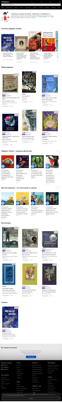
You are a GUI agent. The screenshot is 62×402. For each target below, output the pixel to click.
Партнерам (35, 388)
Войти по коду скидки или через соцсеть (53, 366)
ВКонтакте (4, 377)
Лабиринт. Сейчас (36, 365)
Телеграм (3, 388)
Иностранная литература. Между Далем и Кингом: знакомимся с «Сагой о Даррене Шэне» (52, 210)
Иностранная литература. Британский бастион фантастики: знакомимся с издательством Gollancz (21, 175)
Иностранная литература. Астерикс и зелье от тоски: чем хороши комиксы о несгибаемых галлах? (22, 210)
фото (16, 75)
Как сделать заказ (52, 379)
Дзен (2, 386)
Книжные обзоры (36, 371)
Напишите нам (51, 388)
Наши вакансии (36, 390)
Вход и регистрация (53, 369)
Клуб (59, 7)
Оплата (49, 381)
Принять (31, 398)
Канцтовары (28, 7)
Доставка (50, 383)
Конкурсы (34, 380)
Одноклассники (5, 383)
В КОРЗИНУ (5, 106)
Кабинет (50, 373)
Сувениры (47, 7)
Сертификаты (20, 390)
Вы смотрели (51, 371)
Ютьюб (3, 381)
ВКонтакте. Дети (5, 379)
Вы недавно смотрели (9, 348)
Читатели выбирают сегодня (11, 28)
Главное (16, 7)
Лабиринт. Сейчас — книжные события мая (16, 151)
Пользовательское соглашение (52, 392)
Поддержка (51, 385)
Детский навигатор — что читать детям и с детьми (19, 188)
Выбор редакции (7, 67)
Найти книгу (31, 357)
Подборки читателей (37, 373)
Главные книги (20, 386)
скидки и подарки (42, 16)
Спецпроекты (35, 382)
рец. (16, 74)
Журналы (53, 7)
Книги (2, 7)
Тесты (33, 375)
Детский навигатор (37, 367)
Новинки (4, 302)
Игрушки (35, 7)
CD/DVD (41, 7)
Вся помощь (51, 390)
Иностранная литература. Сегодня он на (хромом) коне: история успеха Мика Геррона (36, 173)
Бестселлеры (6, 223)
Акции (18, 384)
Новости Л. (35, 377)
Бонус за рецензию (22, 388)
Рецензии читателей (37, 369)
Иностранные (9, 7)
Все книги (19, 365)
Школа (21, 7)
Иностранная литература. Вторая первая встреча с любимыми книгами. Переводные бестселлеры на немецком (6, 212)
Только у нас (20, 392)
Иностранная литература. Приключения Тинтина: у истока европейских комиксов (37, 210)
